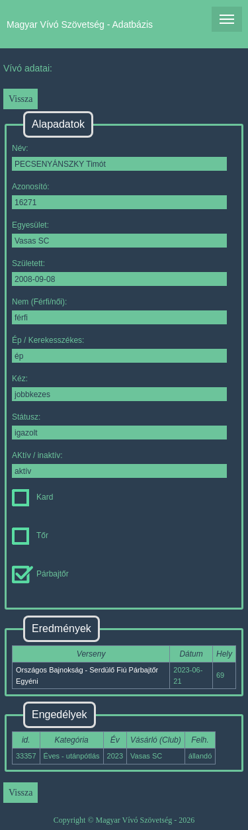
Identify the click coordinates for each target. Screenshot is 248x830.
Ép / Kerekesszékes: (119, 349)
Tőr (30, 535)
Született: (119, 272)
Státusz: (119, 425)
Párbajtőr (40, 573)
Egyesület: (119, 234)
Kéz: (119, 387)
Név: (119, 157)
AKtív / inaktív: (119, 464)
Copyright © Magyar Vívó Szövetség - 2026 (124, 820)
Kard (32, 497)
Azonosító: (119, 195)
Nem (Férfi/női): (119, 310)
